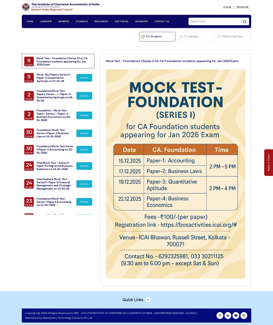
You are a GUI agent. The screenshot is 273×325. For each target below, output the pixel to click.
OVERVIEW (46, 19)
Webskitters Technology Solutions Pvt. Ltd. (68, 314)
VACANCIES (142, 19)
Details (84, 78)
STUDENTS (82, 19)
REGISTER (242, 7)
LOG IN (226, 7)
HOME (30, 19)
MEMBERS (64, 19)
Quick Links (136, 296)
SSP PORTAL (122, 19)
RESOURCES (102, 19)
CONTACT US (162, 19)
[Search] (218, 19)
